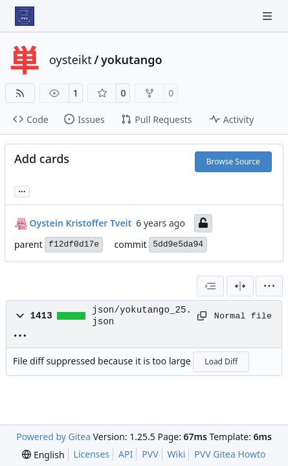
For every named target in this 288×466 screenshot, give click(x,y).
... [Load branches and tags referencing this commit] (22, 190)
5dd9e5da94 (178, 244)
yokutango (131, 59)
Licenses (92, 454)
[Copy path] (201, 316)
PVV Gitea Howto (229, 454)
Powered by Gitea (53, 436)
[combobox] (210, 286)
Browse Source (233, 161)
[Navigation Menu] (269, 16)
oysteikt (70, 59)
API (125, 454)
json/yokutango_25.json (142, 316)
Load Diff (221, 361)
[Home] (24, 16)
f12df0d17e (74, 244)
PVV (150, 454)
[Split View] (240, 286)
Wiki (177, 454)
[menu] (269, 286)
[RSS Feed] (20, 93)
